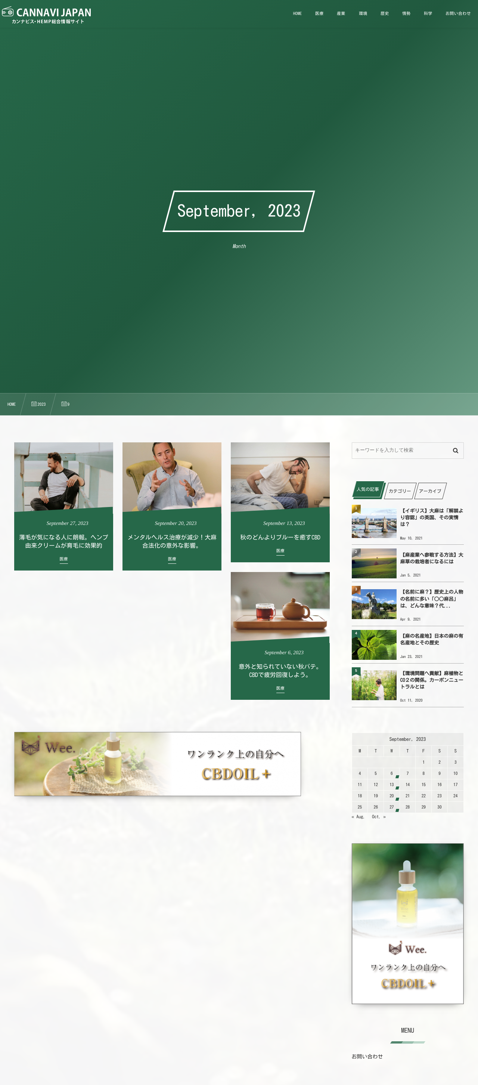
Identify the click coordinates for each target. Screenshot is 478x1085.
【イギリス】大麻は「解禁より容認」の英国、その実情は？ (431, 518)
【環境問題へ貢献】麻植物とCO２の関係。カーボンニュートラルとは (431, 680)
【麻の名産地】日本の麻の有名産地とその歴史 (431, 639)
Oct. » (379, 816)
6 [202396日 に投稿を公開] (392, 774)
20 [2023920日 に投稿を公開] (391, 796)
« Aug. (359, 816)
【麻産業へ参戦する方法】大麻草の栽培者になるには (431, 558)
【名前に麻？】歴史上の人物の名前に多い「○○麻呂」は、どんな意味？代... (431, 599)
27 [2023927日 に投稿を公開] (391, 807)
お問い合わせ (367, 1056)
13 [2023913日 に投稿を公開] (391, 785)
